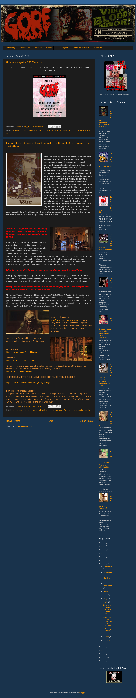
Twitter (48, 48)
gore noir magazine (62, 130)
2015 (103, 564)
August (107, 591)
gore (43, 130)
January (107, 640)
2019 (103, 553)
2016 (103, 560)
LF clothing (97, 48)
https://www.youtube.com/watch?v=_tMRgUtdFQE (28, 382)
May (105, 599)
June (106, 595)
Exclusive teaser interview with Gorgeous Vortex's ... (107, 624)
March (106, 637)
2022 (103, 543)
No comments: (39, 126)
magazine (80, 130)
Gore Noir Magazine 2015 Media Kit (24, 62)
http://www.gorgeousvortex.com (64, 320)
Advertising (10, 48)
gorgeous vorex (30, 410)
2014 (103, 647)
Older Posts (86, 420)
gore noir (50, 130)
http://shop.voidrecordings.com (19, 371)
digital (24, 130)
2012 (103, 654)
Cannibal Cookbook (81, 48)
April (106, 602)
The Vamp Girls (111, 283)
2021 (103, 546)
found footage (17, 410)
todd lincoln (78, 410)
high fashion (43, 410)
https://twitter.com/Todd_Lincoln (20, 360)
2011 (103, 657)
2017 (103, 557)
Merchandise (24, 48)
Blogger (82, 693)
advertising (16, 130)
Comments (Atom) (24, 426)
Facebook (38, 48)
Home (50, 420)
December (108, 567)
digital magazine (34, 130)
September (107, 586)
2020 (103, 550)
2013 (103, 650)
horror (73, 130)
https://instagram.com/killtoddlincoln (21, 352)
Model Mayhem (62, 48)
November (108, 572)
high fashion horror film (58, 410)
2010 (103, 661)
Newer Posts (13, 420)
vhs (85, 410)
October (107, 578)
